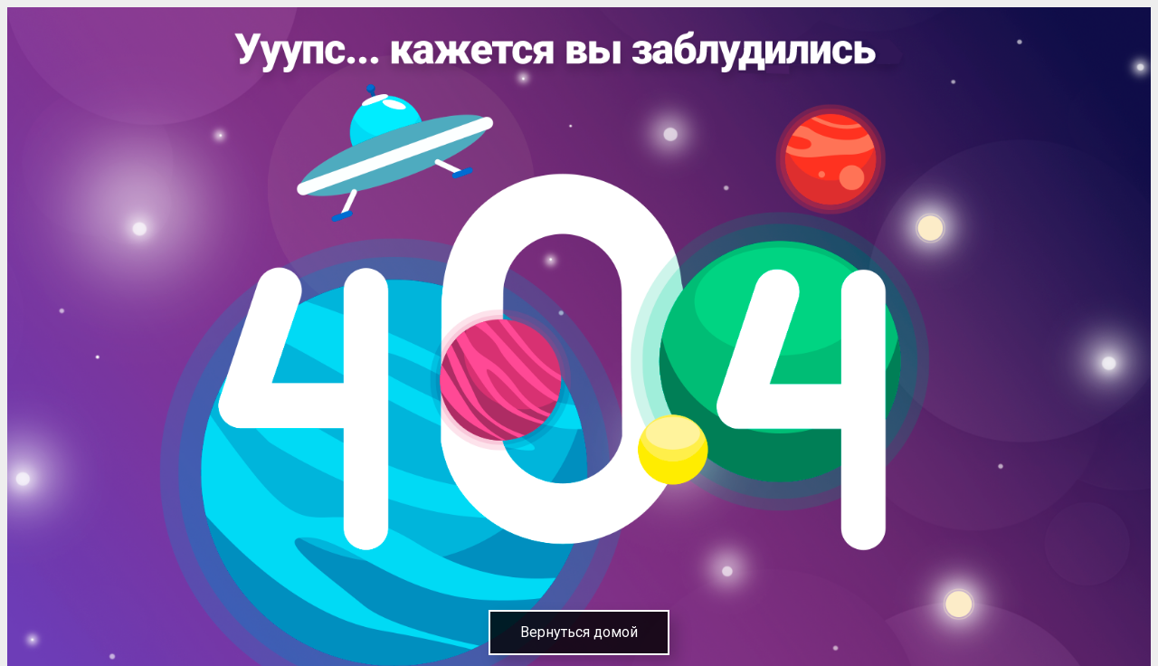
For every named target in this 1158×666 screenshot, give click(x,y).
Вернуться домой (579, 632)
